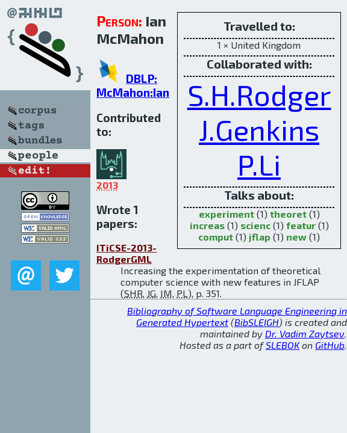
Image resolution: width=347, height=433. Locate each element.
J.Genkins (259, 129)
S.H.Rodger (259, 94)
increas (207, 225)
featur (301, 225)
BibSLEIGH (256, 322)
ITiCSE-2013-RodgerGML (126, 253)
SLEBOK (282, 345)
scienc (255, 225)
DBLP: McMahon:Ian (132, 85)
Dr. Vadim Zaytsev (305, 333)
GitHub (330, 345)
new (296, 236)
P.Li (259, 164)
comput (215, 236)
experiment (226, 214)
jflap (259, 236)
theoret (288, 214)
